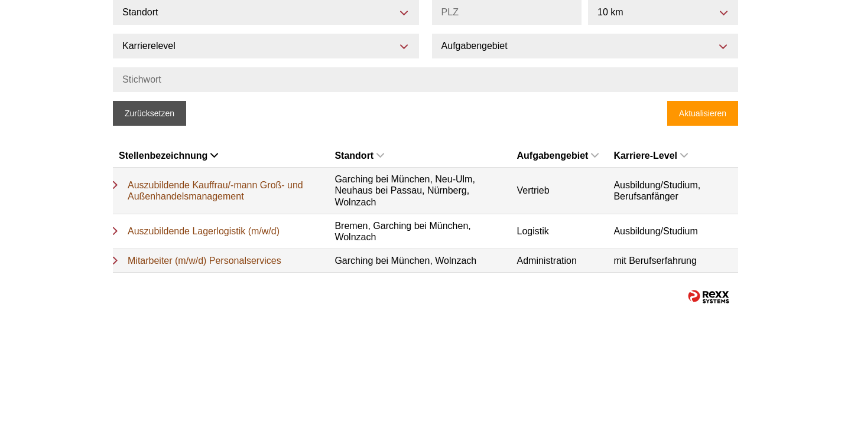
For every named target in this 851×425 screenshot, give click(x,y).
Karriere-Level (650, 156)
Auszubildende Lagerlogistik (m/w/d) (204, 231)
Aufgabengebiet (558, 156)
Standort (359, 156)
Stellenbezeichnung (168, 156)
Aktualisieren (702, 113)
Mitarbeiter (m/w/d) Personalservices (204, 261)
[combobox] (663, 12)
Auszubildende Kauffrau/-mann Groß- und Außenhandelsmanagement (215, 190)
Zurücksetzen (149, 113)
